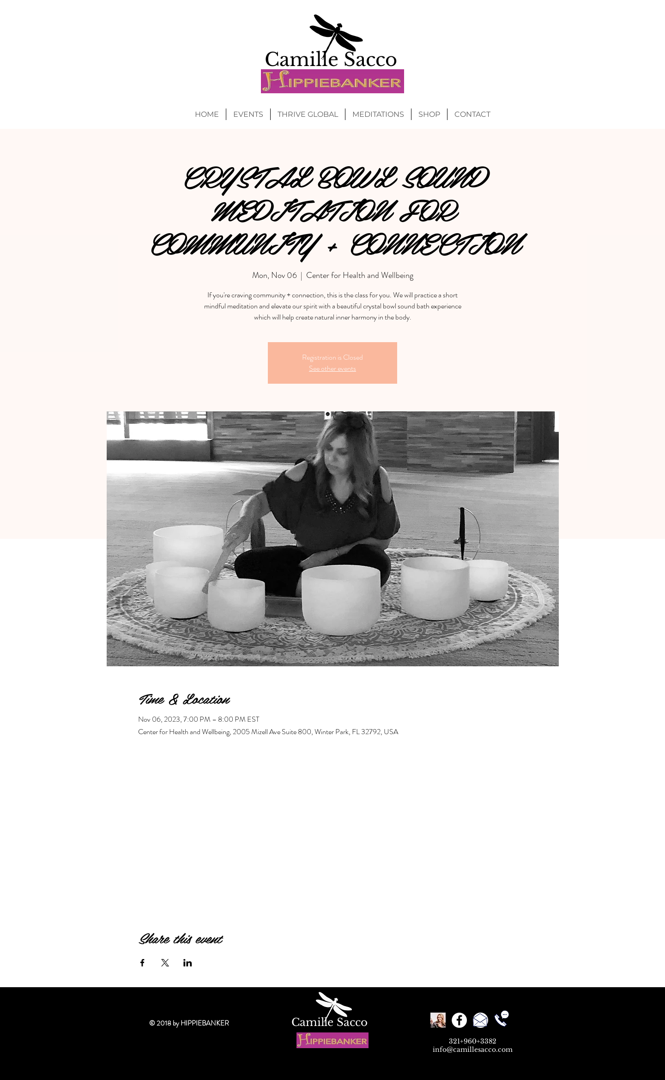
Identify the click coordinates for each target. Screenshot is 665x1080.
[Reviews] (438, 1020)
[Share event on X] (165, 962)
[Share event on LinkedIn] (187, 962)
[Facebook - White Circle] (459, 1020)
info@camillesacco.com (473, 1049)
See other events (332, 368)
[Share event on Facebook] (142, 962)
